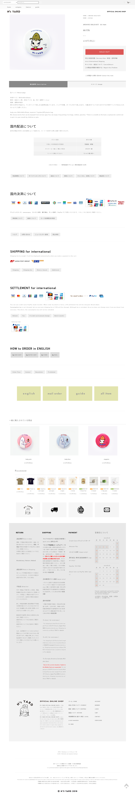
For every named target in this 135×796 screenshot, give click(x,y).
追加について (55, 176)
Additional (55, 270)
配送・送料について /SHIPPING (77, 709)
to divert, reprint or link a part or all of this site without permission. (71, 767)
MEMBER (97, 705)
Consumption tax (16, 307)
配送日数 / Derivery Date (97, 58)
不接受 (39, 781)
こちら (87, 212)
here (97, 304)
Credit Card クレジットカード (79, 541)
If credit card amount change (40, 316)
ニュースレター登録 (41, 234)
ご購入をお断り (91, 777)
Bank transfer (59, 316)
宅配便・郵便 (89, 144)
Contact (28, 372)
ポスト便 (89, 139)
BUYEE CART (32, 355)
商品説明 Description (38, 84)
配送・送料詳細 (112, 58)
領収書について (18, 218)
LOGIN (97, 709)
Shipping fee (27, 270)
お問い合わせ (26, 234)
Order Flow (17, 372)
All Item (90, 18)
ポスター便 (89, 149)
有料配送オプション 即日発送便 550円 (74, 165)
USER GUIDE (98, 720)
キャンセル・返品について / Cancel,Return (99, 64)
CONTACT (97, 716)
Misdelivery (20, 560)
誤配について (68, 176)
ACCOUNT (97, 701)
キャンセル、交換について (86, 176)
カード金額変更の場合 (48, 218)
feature (27, 7)
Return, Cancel (42, 270)
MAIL (56, 355)
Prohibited (51, 372)
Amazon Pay (73, 546)
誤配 (35, 544)
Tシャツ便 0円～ (89, 153)
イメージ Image (96, 84)
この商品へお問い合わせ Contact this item (98, 75)
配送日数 (51, 572)
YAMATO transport (49, 645)
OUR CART (18, 355)
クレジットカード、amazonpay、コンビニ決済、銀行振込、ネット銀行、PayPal (36, 212)
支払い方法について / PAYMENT (77, 705)
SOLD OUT (104, 52)
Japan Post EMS (55, 674)
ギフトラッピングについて (37, 176)
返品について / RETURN (75, 712)
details (62, 630)
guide (35, 7)
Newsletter (39, 372)
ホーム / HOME (73, 701)
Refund (15, 316)
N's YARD (71, 724)
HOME (84, 15)
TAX (56, 630)
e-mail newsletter (74, 720)
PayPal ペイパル (75, 566)
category (16, 7)
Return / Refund (30, 560)
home (9, 7)
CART (96, 712)
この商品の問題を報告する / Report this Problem (101, 67)
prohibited (32, 779)
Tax (23, 316)
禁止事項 (55, 234)
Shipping (16, 270)
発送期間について (18, 176)
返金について (31, 218)
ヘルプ (15, 234)
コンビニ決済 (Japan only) (78, 552)
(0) (128, 2)
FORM (45, 355)
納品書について (104, 176)
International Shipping (97, 61)
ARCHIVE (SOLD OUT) (94, 15)
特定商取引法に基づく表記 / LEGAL (79, 716)
